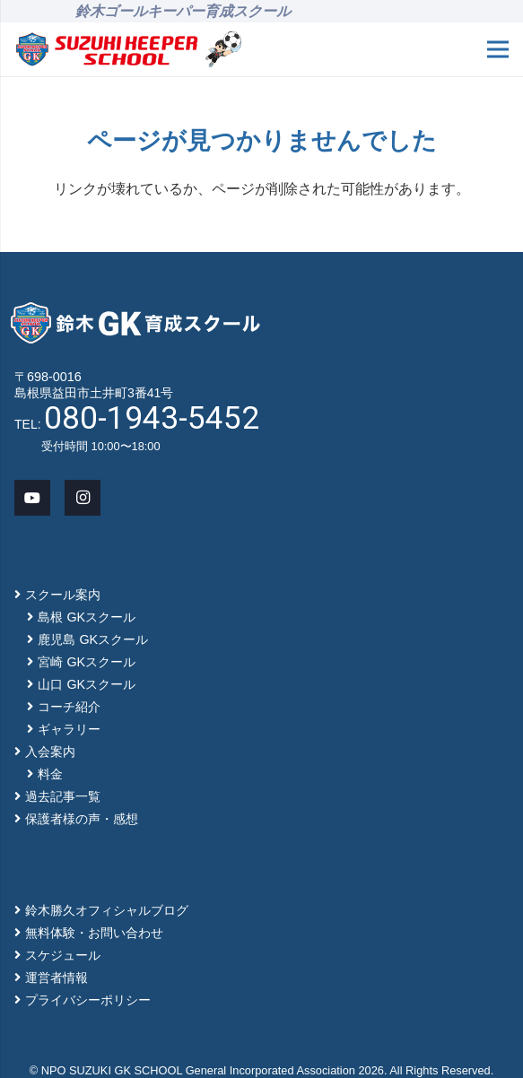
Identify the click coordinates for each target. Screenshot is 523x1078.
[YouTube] (32, 498)
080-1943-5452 (151, 418)
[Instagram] (82, 498)
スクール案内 (62, 594)
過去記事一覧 (62, 796)
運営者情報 (56, 977)
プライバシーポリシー (88, 1000)
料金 (50, 774)
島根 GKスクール (86, 617)
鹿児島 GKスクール (93, 639)
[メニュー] (497, 49)
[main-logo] (106, 49)
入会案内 (50, 751)
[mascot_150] (222, 49)
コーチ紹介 (69, 707)
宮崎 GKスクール (86, 662)
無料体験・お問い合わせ (94, 933)
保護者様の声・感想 (81, 819)
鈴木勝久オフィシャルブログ (106, 910)
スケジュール (62, 955)
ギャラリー (69, 729)
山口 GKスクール (86, 684)
